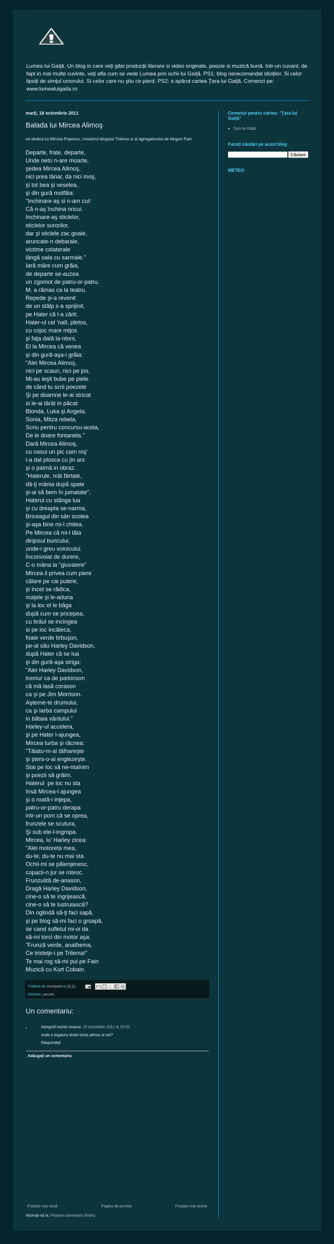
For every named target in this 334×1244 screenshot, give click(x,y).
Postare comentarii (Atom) (72, 1215)
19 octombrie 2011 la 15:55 (106, 1027)
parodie (48, 994)
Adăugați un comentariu (50, 1056)
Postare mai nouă (42, 1206)
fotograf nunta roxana (61, 1027)
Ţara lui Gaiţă (244, 128)
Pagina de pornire (116, 1206)
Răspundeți (51, 1042)
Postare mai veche (191, 1206)
